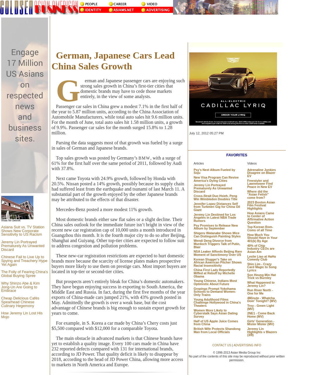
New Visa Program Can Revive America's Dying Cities (216, 179)
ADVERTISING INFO (247, 345)
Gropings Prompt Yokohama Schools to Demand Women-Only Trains (215, 292)
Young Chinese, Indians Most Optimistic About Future (215, 282)
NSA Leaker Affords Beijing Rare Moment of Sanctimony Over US (218, 253)
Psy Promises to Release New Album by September (216, 227)
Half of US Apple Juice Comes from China (216, 322)
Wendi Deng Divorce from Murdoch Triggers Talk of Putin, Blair (217, 244)
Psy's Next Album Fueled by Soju (214, 171)
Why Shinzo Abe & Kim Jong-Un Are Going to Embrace (20, 287)
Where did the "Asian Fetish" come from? (258, 194)
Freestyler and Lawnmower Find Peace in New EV (260, 184)
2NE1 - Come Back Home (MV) (261, 314)
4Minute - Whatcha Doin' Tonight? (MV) (261, 299)
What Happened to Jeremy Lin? (261, 284)
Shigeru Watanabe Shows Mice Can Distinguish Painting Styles (217, 234)
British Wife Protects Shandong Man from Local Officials (217, 330)
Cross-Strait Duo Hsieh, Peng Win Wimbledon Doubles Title (215, 197)
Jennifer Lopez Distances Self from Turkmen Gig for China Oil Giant (217, 207)
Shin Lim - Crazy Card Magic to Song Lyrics (261, 267)
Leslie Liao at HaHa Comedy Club (261, 258)
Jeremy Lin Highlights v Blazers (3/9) (262, 332)
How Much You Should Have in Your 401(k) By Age (262, 238)
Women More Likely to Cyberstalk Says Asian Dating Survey (215, 313)
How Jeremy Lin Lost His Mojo (22, 315)
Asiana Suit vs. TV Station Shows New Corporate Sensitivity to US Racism (23, 231)
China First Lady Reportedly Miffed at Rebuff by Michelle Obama (214, 273)
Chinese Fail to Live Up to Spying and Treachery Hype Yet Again (24, 261)
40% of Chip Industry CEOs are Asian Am (260, 249)
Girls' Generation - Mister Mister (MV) (260, 322)
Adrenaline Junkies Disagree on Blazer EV (261, 173)
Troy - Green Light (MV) (260, 307)
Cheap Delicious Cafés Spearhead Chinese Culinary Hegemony (20, 302)
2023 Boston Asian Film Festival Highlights (261, 205)
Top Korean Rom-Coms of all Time (260, 228)
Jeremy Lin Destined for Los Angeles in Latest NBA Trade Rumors (215, 217)
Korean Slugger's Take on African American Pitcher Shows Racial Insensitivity (218, 262)
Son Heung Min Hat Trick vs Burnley (261, 276)
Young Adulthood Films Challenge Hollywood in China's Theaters (217, 302)
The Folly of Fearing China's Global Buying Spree (24, 274)
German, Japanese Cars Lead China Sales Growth (113, 60)
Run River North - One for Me (260, 291)
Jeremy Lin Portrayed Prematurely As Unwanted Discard (23, 246)
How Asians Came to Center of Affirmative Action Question (260, 217)
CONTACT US (221, 345)
